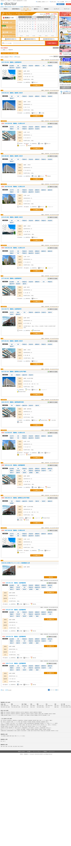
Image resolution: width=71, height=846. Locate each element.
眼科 (42, 713)
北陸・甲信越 (24, 704)
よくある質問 (61, 1)
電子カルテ (48, 727)
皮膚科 (40, 713)
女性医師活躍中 (43, 727)
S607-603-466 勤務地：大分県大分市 (15, 186)
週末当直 (29, 726)
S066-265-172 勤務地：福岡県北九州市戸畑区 (17, 497)
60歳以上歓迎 (43, 730)
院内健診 (32, 729)
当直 (18, 746)
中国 (46, 704)
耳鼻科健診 (38, 721)
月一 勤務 (15, 727)
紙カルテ (2, 729)
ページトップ (68, 840)
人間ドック (3, 723)
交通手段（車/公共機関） (21, 729)
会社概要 (28, 751)
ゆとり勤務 (11, 726)
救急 (17, 724)
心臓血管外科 (23, 713)
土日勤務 (15, 726)
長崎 (66, 705)
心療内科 (31, 712)
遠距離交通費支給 (10, 730)
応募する (50, 85)
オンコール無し (39, 726)
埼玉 (17, 705)
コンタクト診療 (45, 720)
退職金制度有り (25, 727)
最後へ (56, 689)
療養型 (4, 735)
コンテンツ (56, 9)
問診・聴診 (20, 721)
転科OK (38, 724)
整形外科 (28, 713)
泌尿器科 (36, 713)
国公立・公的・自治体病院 (17, 723)
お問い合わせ (53, 1)
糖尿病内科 (36, 712)
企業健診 (40, 729)
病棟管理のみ (15, 720)
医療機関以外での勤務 (5, 724)
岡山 (51, 705)
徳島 (55, 705)
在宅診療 (32, 715)
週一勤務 (6, 727)
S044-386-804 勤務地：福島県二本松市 (12, 156)
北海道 (2, 705)
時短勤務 (44, 726)
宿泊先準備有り (24, 730)
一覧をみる (50, 577)
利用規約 (45, 751)
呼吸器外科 (13, 713)
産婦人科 (50, 713)
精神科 (22, 715)
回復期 (7, 735)
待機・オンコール (14, 721)
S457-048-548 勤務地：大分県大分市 (15, 530)
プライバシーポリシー (37, 751)
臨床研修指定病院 (30, 723)
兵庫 (40, 705)
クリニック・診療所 (53, 723)
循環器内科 (18, 712)
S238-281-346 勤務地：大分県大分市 (15, 247)
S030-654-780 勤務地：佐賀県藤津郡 (16, 636)
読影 (47, 721)
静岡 (33, 705)
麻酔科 (28, 715)
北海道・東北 (3, 704)
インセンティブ (13, 729)
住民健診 (48, 729)
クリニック (19, 735)
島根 (49, 705)
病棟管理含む (20, 720)
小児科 (25, 715)
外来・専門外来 (3, 720)
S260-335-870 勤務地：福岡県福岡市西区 (12, 402)
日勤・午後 (12, 746)
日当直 (21, 746)
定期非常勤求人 (16, 9)
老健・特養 (14, 735)
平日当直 (25, 726)
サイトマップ (51, 751)
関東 (12, 704)
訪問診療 (25, 720)
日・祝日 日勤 (20, 726)
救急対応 (8, 721)
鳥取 (46, 705)
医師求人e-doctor (21, 751)
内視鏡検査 (30, 720)
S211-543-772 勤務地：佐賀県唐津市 (11, 309)
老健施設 (36, 715)
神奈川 (15, 705)
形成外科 (32, 713)
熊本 (69, 705)
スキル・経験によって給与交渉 (50, 724)
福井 (27, 705)
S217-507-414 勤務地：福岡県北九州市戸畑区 (13, 371)
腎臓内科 (40, 712)
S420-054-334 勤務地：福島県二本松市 (12, 92)
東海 (31, 704)
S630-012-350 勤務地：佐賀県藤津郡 (15, 465)
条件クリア (56, 47)
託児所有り (37, 727)
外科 (4, 713)
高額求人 (6, 726)
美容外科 (52, 730)
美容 (29, 724)
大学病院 (25, 723)
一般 (1, 735)
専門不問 (34, 724)
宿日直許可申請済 (36, 730)
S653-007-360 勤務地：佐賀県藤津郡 (16, 609)
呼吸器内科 (13, 712)
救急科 (10, 715)
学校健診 (44, 729)
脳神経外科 (18, 713)
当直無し (33, 726)
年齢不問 (42, 724)
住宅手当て (19, 727)
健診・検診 (39, 720)
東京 (12, 705)
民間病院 (41, 723)
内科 (4, 712)
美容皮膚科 (45, 715)
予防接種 (7, 723)
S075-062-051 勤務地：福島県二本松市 (12, 341)
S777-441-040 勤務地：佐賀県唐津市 (11, 278)
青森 (5, 705)
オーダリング (7, 729)
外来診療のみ (9, 720)
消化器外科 (8, 713)
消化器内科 (8, 712)
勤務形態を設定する (49, 39)
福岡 (61, 705)
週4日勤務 (2, 726)
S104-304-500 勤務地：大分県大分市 (15, 123)
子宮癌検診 (29, 721)
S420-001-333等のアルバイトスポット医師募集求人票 (15, 563)
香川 (58, 705)
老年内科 (22, 712)
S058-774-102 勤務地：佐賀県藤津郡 (16, 663)
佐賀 (64, 705)
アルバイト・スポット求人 (26, 9)
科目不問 (40, 715)
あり (4, 741)
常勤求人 (6, 9)
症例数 (29, 730)
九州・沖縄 (63, 704)
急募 (32, 730)
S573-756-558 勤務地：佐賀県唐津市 (11, 62)
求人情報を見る (36, 85)
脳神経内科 (27, 712)
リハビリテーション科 (16, 715)
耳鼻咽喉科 (46, 713)
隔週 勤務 (10, 727)
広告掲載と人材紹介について (42, 1)
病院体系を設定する (10, 39)
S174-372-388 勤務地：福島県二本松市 (12, 217)
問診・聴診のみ (3, 721)
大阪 (37, 705)
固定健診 (36, 729)
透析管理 (34, 720)
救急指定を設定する (30, 39)
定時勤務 (2, 727)
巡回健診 (28, 729)
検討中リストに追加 (52, 62)
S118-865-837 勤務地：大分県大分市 (15, 432)
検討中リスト (60, 4)
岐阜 (31, 705)
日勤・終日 (3, 746)
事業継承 (46, 9)
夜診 (16, 746)
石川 (25, 705)
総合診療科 (6, 715)
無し (1, 741)
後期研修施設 (37, 723)
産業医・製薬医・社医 (23, 724)
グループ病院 (46, 723)
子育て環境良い (31, 727)
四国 (55, 704)
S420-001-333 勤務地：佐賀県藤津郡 (16, 583)
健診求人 (36, 9)
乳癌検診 (25, 721)
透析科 (54, 713)
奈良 (42, 705)
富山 (22, 705)
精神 (10, 735)
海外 (31, 724)
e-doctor (9, 3)
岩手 (7, 705)
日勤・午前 (8, 746)
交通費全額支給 (3, 730)
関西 (37, 704)
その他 (48, 715)
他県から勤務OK (17, 730)
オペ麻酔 (50, 720)
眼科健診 (33, 721)
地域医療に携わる (13, 724)
